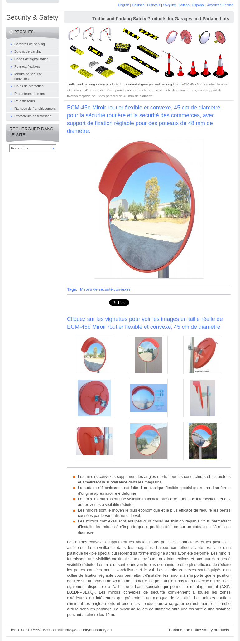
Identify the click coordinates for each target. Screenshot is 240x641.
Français (153, 5)
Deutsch (138, 5)
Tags (71, 289)
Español (198, 5)
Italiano (184, 5)
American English (220, 5)
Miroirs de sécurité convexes (105, 289)
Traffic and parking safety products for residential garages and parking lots (122, 84)
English (123, 5)
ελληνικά (169, 5)
